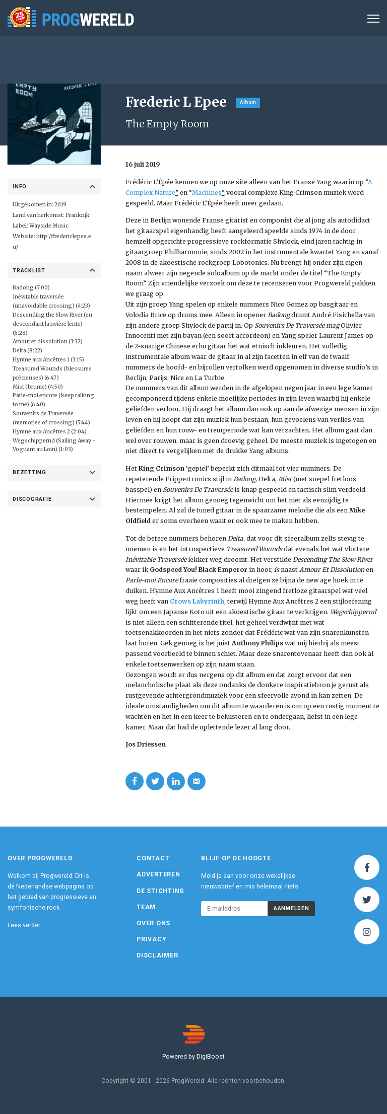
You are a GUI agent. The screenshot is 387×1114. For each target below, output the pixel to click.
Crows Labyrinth (197, 601)
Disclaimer (157, 955)
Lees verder (24, 925)
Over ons (153, 923)
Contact (153, 858)
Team (146, 907)
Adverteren (158, 874)
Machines (207, 192)
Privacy (151, 939)
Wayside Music (49, 225)
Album (248, 102)
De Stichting (160, 891)
